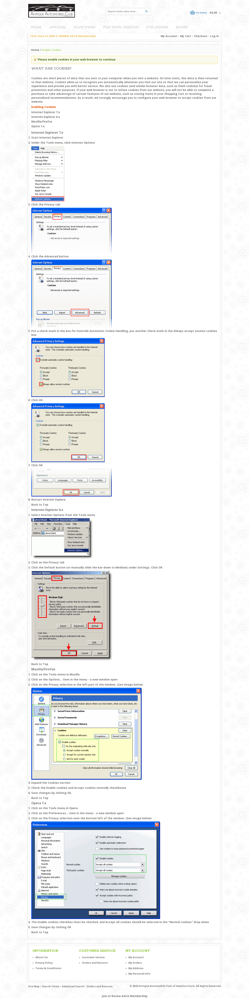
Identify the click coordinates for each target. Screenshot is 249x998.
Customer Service (93, 957)
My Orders (135, 962)
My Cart (185, 36)
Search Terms (51, 986)
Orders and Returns (95, 962)
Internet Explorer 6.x (45, 117)
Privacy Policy (44, 962)
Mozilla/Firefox (41, 121)
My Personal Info (139, 973)
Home (35, 50)
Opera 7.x (38, 126)
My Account (169, 36)
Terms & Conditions (48, 968)
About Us (41, 957)
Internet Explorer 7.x (45, 112)
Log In (214, 36)
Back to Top (39, 504)
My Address (135, 968)
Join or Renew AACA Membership (124, 996)
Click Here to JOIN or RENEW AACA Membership (63, 36)
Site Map (33, 986)
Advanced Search (73, 986)
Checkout (200, 36)
